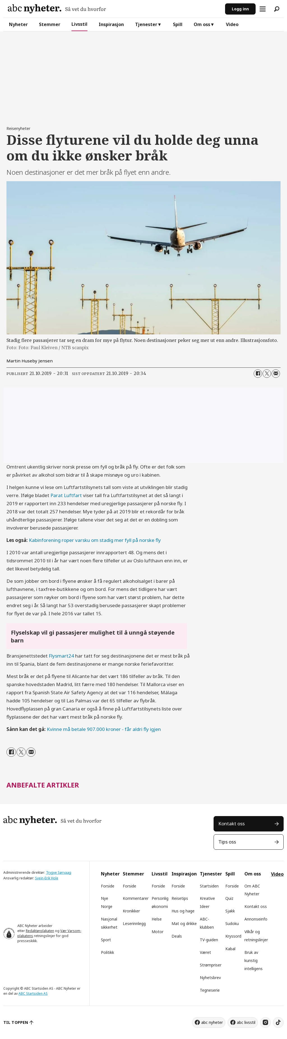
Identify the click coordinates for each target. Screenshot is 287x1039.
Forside (107, 886)
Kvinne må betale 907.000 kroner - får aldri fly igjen (104, 729)
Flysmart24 (61, 656)
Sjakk (230, 911)
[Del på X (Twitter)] (267, 373)
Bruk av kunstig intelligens (253, 960)
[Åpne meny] (263, 9)
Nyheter (18, 24)
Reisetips (180, 898)
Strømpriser (210, 965)
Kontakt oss (231, 823)
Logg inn (240, 8)
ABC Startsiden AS (33, 993)
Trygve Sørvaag (58, 872)
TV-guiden (209, 939)
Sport (106, 939)
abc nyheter (212, 1022)
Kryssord (233, 936)
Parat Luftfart (66, 495)
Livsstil (79, 24)
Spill (177, 24)
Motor (157, 931)
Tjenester (146, 24)
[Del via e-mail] (276, 373)
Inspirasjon (111, 24)
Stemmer (49, 24)
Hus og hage (183, 911)
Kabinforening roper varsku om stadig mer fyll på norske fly (95, 540)
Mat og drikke (184, 923)
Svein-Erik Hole (46, 878)
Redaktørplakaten (40, 930)
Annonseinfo (255, 919)
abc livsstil (246, 1022)
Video (232, 24)
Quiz (229, 898)
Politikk (107, 952)
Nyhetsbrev (210, 977)
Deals (177, 936)
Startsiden (209, 886)
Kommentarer (136, 898)
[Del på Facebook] (258, 373)
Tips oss (227, 841)
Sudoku (232, 923)
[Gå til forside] (57, 8)
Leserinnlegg (134, 923)
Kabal (230, 948)
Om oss (202, 24)
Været (205, 952)
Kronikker (131, 911)
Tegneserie (210, 990)
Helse (157, 919)
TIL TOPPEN (15, 1022)
